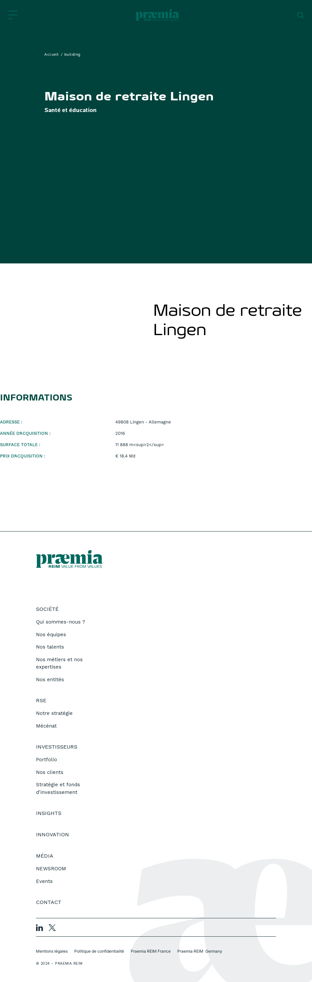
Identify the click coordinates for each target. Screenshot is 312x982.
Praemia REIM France (151, 951)
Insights (48, 813)
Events (44, 881)
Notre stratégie (54, 713)
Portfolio (46, 760)
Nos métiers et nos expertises (59, 663)
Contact (48, 902)
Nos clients (49, 772)
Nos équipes (51, 635)
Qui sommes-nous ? (60, 622)
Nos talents (50, 647)
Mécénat (46, 726)
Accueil (51, 55)
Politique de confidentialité (99, 951)
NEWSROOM (51, 869)
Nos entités (50, 680)
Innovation (52, 834)
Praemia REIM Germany (199, 951)
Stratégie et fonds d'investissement (58, 788)
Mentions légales (52, 951)
